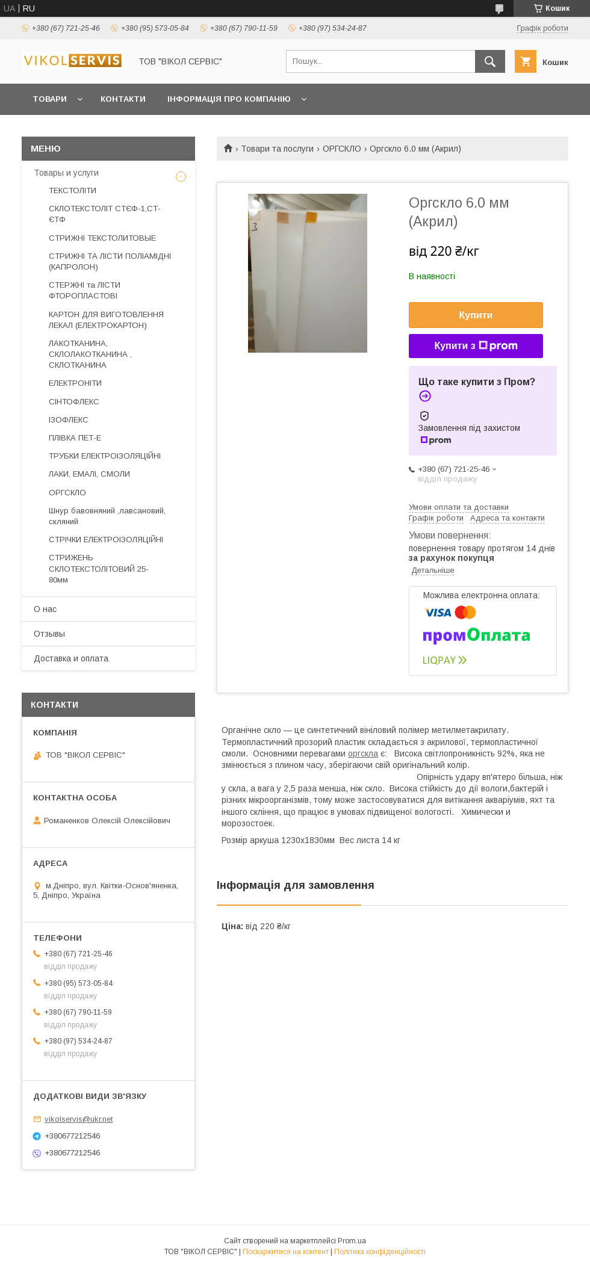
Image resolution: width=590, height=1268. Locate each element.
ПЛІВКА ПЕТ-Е (75, 437)
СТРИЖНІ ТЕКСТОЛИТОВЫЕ (102, 238)
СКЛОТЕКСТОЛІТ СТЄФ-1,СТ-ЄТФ (105, 214)
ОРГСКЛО (342, 148)
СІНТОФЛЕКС (74, 401)
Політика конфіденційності (380, 1252)
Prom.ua (352, 1241)
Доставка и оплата (71, 658)
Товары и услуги (66, 173)
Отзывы (49, 634)
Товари (50, 99)
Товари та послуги (277, 148)
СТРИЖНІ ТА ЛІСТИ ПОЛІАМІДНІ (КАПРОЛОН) (110, 261)
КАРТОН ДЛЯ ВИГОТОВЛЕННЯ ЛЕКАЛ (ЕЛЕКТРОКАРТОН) (106, 320)
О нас (45, 609)
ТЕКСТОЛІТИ (72, 190)
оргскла (363, 753)
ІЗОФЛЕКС (68, 419)
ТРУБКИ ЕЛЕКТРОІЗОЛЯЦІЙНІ (105, 455)
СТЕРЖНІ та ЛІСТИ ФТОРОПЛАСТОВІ (84, 290)
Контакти (123, 99)
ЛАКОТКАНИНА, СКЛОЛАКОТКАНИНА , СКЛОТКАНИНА (90, 354)
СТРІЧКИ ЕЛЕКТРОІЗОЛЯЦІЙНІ (106, 539)
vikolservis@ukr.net (79, 1119)
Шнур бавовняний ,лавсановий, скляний (107, 516)
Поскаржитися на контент (286, 1252)
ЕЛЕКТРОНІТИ (75, 383)
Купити (476, 315)
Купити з (475, 346)
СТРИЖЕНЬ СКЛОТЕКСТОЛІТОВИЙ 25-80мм (99, 568)
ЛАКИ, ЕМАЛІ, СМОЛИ (89, 473)
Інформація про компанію (229, 99)
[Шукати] (490, 61)
